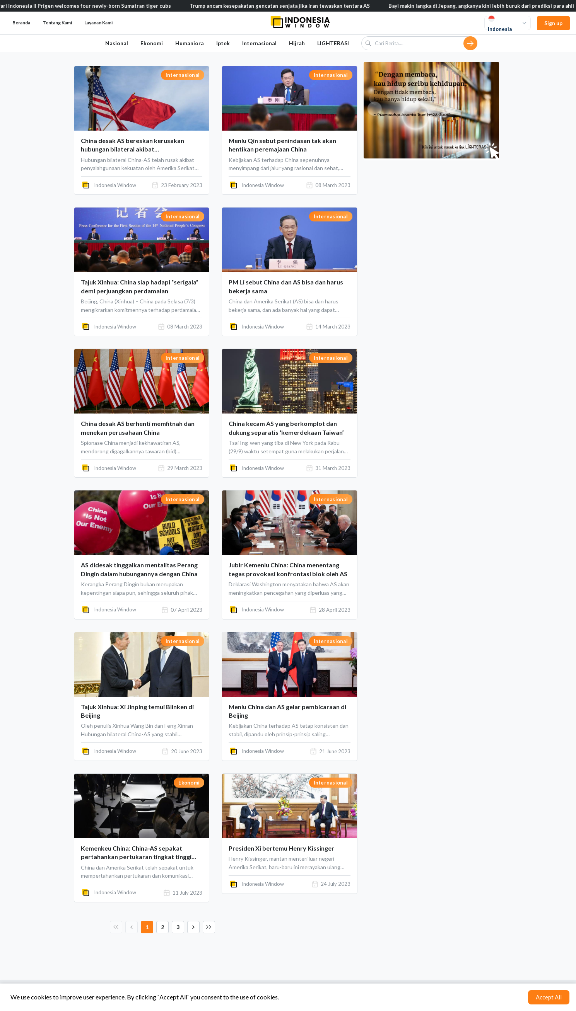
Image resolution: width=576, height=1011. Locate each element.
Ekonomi (151, 43)
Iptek (223, 43)
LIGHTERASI (333, 43)
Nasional (116, 43)
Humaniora (189, 43)
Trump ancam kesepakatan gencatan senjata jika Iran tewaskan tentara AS (288, 6)
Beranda (21, 23)
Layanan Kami (98, 23)
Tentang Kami (57, 23)
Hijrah (297, 43)
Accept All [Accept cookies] (549, 997)
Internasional (259, 43)
